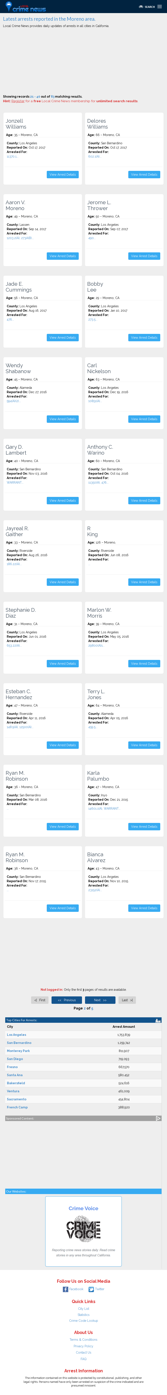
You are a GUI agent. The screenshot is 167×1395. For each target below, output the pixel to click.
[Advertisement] (83, 61)
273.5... (92, 319)
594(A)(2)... (14, 401)
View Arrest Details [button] (63, 174)
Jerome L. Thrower (99, 205)
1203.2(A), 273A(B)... (20, 238)
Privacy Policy (83, 1346)
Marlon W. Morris (99, 613)
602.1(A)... (95, 156)
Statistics (84, 1315)
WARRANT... (15, 482)
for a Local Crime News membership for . (75, 101)
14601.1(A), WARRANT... (104, 808)
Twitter (96, 1289)
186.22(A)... (14, 564)
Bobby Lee (95, 287)
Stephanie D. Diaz (21, 613)
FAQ (84, 1359)
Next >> (100, 1000)
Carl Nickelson (99, 368)
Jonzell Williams (16, 124)
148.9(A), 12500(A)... (20, 727)
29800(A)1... (96, 645)
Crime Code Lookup (83, 1320)
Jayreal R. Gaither (17, 531)
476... (10, 319)
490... (92, 238)
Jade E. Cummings (19, 287)
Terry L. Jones (96, 694)
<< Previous (67, 1000)
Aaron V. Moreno (15, 205)
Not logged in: (52, 989)
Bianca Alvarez (96, 857)
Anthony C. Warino (100, 450)
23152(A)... (95, 890)
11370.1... (12, 156)
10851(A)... (95, 401)
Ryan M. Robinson (17, 776)
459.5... (92, 727)
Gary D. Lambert (16, 450)
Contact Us (83, 1352)
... (89, 564)
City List (83, 1308)
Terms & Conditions (83, 1339)
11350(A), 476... (98, 482)
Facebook (73, 1289)
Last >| (127, 1000)
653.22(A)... (14, 645)
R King (92, 531)
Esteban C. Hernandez (19, 694)
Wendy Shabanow (18, 368)
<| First (39, 1000)
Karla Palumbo (98, 776)
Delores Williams (97, 124)
